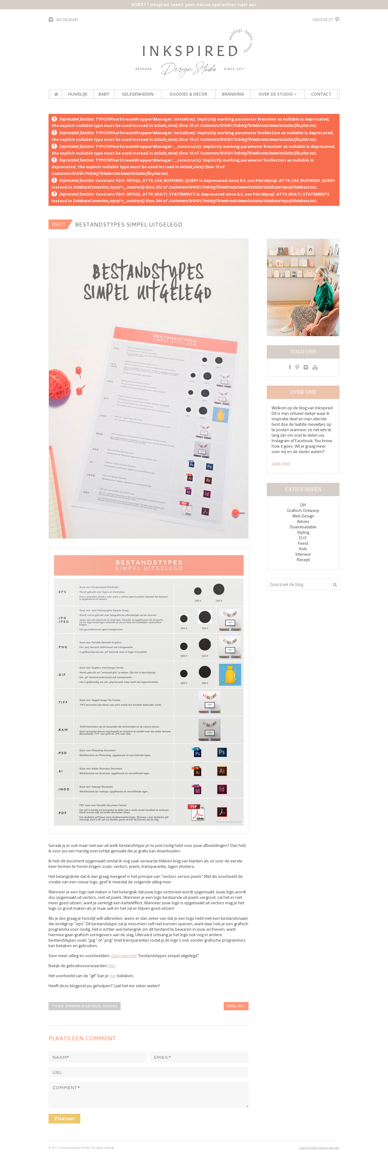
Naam (60, 1057)
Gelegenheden (138, 94)
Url (57, 1072)
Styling (303, 532)
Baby (104, 94)
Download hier (124, 955)
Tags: (58, 1005)
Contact (321, 94)
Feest (303, 543)
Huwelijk (78, 94)
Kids (303, 548)
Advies (303, 521)
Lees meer (281, 463)
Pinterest (322, 19)
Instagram (67, 19)
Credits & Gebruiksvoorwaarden (319, 1147)
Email (162, 1057)
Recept (303, 559)
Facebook (290, 367)
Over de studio (276, 94)
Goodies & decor (188, 94)
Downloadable (303, 526)
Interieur (303, 554)
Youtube (315, 367)
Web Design (303, 516)
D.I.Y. (303, 537)
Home (56, 94)
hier (111, 965)
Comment (66, 1087)
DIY (303, 505)
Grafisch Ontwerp (303, 510)
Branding (233, 94)
